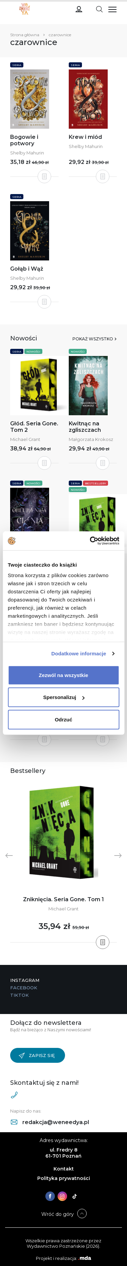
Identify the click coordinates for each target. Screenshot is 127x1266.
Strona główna (24, 34)
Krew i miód (85, 137)
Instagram (24, 980)
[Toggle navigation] (99, 9)
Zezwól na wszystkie (63, 675)
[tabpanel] (63, 862)
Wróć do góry (57, 1214)
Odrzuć (63, 719)
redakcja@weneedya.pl (50, 1122)
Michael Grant (25, 439)
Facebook (23, 987)
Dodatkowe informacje (78, 653)
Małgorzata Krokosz (91, 439)
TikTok (19, 995)
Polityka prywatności (63, 1178)
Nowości (33, 351)
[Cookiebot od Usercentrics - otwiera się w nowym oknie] (90, 540)
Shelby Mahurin (27, 152)
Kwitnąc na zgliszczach (85, 426)
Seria (16, 65)
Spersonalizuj (63, 697)
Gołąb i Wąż (26, 269)
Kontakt (64, 1169)
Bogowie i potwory (24, 140)
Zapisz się (37, 1056)
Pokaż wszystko (92, 338)
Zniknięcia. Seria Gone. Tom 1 (63, 899)
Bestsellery (95, 483)
